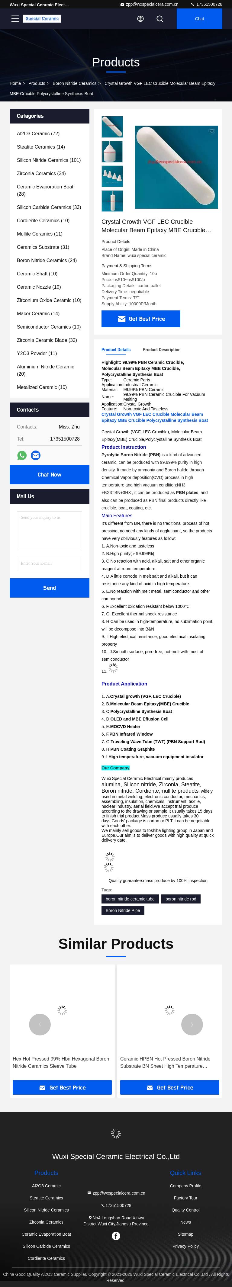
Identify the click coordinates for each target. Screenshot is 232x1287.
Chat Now (49, 475)
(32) (47, 340)
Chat (199, 18)
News (185, 1222)
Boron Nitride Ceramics (75, 83)
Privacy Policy (185, 1246)
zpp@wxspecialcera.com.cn (149, 4)
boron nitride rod (181, 899)
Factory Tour (186, 1198)
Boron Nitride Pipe (123, 910)
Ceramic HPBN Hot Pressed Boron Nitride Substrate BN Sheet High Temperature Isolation (165, 1063)
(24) (47, 260)
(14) (41, 146)
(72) (38, 133)
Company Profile (185, 1185)
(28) (45, 190)
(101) (49, 160)
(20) (45, 370)
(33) (49, 207)
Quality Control (186, 1210)
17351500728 (206, 4)
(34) (41, 173)
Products (36, 83)
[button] (40, 1024)
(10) (43, 220)
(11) (40, 233)
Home (15, 83)
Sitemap (185, 1234)
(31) (43, 247)
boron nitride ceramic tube (130, 899)
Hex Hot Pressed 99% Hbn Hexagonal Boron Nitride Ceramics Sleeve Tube (61, 1062)
